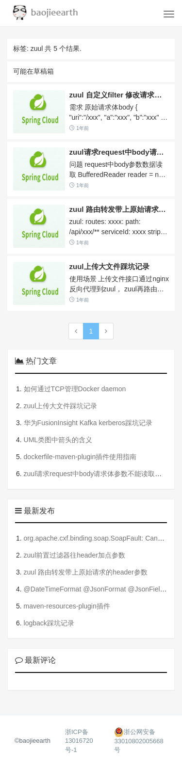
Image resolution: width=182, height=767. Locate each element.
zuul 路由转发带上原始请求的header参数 (86, 572)
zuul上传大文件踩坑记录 (109, 266)
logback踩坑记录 (49, 623)
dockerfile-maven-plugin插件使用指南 (80, 457)
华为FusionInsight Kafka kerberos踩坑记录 (88, 423)
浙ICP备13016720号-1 (79, 740)
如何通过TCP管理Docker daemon (75, 389)
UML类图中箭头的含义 (58, 440)
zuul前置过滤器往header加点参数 (74, 555)
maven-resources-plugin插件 (67, 606)
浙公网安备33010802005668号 (138, 740)
